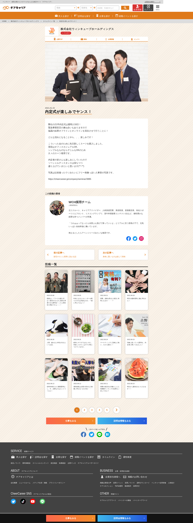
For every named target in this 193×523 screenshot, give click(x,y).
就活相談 (54, 463)
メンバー (135, 39)
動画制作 (128, 486)
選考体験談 (26, 463)
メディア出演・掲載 (40, 483)
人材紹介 (171, 483)
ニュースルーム (24, 483)
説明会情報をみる (122, 421)
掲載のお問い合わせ (135, 477)
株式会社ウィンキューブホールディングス (25, 21)
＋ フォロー (66, 33)
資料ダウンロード (143, 483)
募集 (83, 39)
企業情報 (109, 39)
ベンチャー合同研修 (159, 483)
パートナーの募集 (124, 500)
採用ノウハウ (130, 483)
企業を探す (59, 457)
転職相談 (62, 463)
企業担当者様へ (182, 2)
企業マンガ (72, 463)
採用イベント (118, 483)
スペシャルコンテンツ (41, 463)
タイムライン (106, 457)
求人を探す (19, 457)
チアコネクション (106, 486)
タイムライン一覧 (49, 21)
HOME (4, 21)
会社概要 (14, 483)
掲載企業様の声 (105, 483)
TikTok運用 (119, 486)
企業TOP (57, 39)
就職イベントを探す (81, 457)
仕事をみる (70, 421)
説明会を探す (38, 457)
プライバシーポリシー (57, 483)
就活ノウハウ (15, 463)
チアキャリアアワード (108, 500)
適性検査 (125, 457)
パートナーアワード (140, 500)
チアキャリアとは (22, 477)
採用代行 (136, 486)
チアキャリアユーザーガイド (88, 463)
